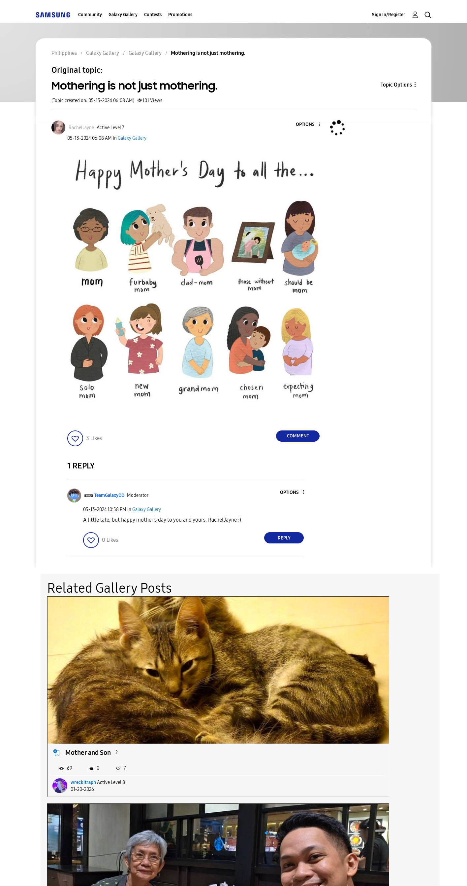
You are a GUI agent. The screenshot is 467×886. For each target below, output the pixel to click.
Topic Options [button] (396, 85)
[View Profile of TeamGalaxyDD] (109, 495)
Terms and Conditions (151, 872)
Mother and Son (88, 660)
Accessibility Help (72, 872)
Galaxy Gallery (123, 15)
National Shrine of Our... (99, 774)
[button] (308, 125)
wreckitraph (83, 689)
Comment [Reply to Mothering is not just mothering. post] (298, 436)
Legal (260, 872)
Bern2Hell (215, 689)
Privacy (216, 872)
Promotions (180, 15)
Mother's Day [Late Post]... (238, 660)
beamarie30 (83, 804)
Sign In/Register (388, 15)
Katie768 (349, 689)
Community (90, 15)
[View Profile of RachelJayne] (81, 127)
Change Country (312, 872)
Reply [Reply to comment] (284, 538)
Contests (153, 15)
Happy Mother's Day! (364, 660)
